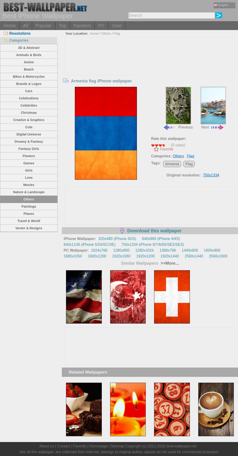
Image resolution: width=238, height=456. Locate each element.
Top (62, 25)
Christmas (29, 113)
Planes (28, 214)
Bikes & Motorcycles (29, 76)
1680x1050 (73, 256)
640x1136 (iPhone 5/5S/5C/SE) (90, 245)
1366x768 (167, 250)
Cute (28, 127)
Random (82, 25)
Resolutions (17, 33)
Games (28, 163)
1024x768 (99, 250)
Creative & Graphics (28, 120)
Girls (29, 170)
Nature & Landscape (28, 192)
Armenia (172, 164)
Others (28, 199)
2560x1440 (194, 256)
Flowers (29, 156)
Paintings (28, 206)
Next (213, 108)
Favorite (166, 149)
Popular (44, 25)
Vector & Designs (28, 228)
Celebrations (29, 98)
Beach (29, 69)
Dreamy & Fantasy (29, 141)
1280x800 (121, 250)
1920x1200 (145, 256)
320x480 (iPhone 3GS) (117, 239)
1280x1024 (144, 250)
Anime (29, 62)
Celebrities (28, 105)
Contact (63, 446)
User (117, 25)
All (25, 25)
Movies (28, 185)
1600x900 (212, 250)
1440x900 (190, 250)
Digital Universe (29, 134)
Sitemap (117, 446)
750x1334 (211, 175)
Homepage (98, 446)
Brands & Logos (28, 84)
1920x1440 (170, 256)
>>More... (169, 263)
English (221, 5)
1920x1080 (121, 256)
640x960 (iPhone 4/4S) (161, 239)
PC (101, 25)
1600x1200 (97, 256)
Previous (178, 108)
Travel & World (28, 221)
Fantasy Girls (29, 149)
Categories (16, 40)
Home (9, 25)
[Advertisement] (150, 72)
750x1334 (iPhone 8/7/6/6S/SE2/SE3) (152, 245)
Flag (117, 33)
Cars (28, 91)
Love (29, 177)
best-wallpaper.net (181, 446)
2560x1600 (218, 256)
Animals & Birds (28, 55)
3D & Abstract (29, 48)
